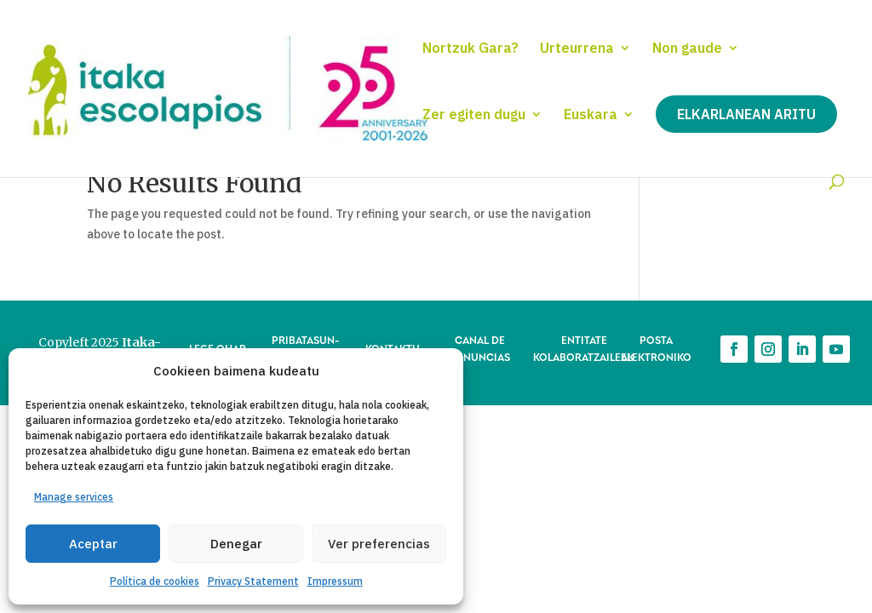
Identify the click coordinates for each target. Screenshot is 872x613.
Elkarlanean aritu (746, 114)
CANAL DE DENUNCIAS (480, 347)
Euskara (590, 115)
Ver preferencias (379, 544)
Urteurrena (577, 49)
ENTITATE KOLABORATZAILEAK (583, 347)
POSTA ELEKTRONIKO (656, 347)
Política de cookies (154, 581)
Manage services (73, 496)
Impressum (335, 581)
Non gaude (687, 49)
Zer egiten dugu (473, 115)
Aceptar (93, 544)
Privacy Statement (253, 581)
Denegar (236, 544)
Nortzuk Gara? (470, 49)
